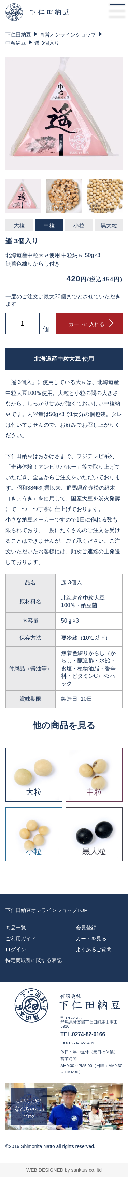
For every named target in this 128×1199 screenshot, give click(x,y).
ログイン (15, 949)
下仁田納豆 (18, 35)
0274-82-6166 (88, 1034)
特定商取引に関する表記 (33, 960)
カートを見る (91, 938)
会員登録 (86, 927)
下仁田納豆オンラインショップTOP (46, 910)
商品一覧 (15, 927)
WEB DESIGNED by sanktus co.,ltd (64, 1170)
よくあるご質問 (94, 949)
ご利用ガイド (20, 938)
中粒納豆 (15, 43)
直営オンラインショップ (68, 35)
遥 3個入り (46, 43)
